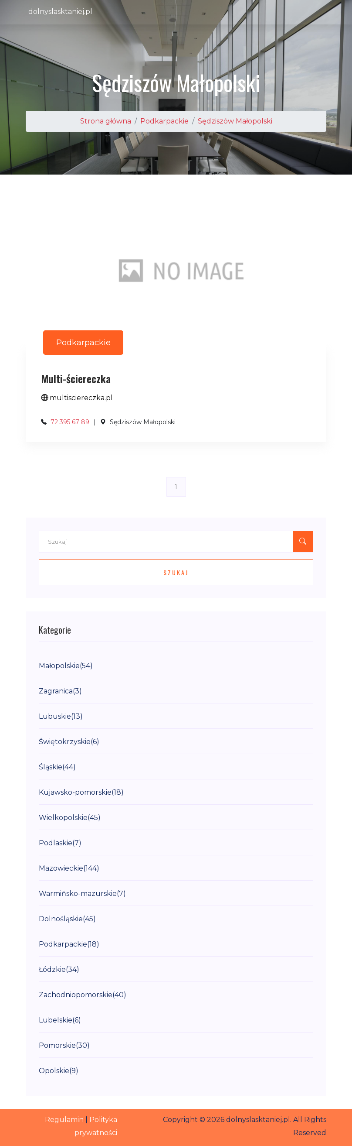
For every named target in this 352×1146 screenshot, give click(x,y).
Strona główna (105, 121)
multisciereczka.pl (77, 398)
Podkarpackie (164, 121)
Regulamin (64, 1119)
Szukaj (176, 572)
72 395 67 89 (70, 422)
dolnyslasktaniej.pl (60, 11)
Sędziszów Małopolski (235, 121)
